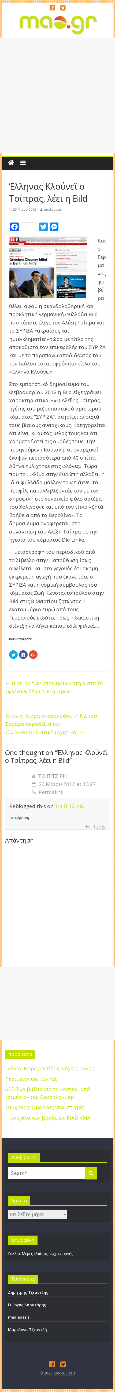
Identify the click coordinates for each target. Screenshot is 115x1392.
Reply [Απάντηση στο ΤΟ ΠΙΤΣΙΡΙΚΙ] (99, 826)
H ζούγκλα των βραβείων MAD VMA (47, 1117)
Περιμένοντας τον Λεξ (31, 1078)
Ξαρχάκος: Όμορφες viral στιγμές (45, 1107)
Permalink (47, 792)
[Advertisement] (57, 95)
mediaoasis (53, 209)
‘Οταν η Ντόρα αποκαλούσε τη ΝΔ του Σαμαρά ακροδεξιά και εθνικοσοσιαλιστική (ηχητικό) (51, 724)
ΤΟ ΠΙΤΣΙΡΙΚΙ (53, 775)
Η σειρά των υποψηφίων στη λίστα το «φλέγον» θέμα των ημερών (54, 687)
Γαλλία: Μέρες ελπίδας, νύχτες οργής (49, 1068)
